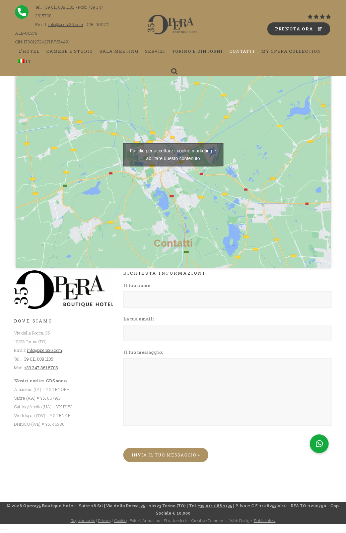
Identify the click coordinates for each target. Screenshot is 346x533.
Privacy (104, 520)
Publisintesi (265, 520)
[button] (319, 443)
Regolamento (83, 520)
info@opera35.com (65, 24)
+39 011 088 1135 (58, 7)
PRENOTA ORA (299, 29)
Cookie (120, 520)
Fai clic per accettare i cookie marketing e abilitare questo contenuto (173, 154)
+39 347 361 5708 (41, 368)
